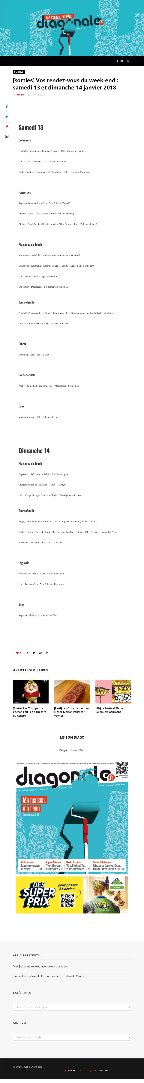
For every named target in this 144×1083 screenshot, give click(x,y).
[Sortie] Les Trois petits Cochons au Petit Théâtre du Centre (29, 711)
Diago (63, 750)
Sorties (18, 72)
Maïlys (21, 94)
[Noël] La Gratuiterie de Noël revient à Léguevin (40, 966)
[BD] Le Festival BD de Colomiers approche (109, 710)
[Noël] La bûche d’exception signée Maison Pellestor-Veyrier (72, 711)
